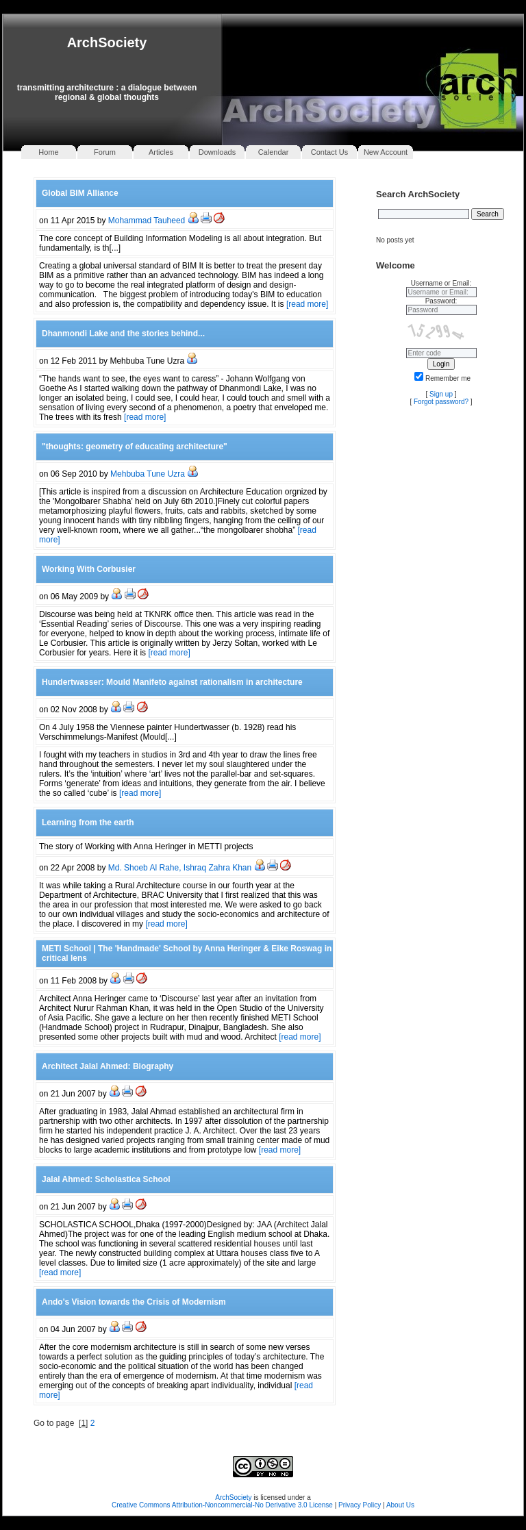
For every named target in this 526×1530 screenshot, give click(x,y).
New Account (386, 152)
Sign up (441, 394)
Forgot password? (441, 401)
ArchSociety (107, 42)
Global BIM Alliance (80, 193)
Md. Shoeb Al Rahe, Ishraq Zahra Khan (179, 868)
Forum (105, 152)
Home (48, 152)
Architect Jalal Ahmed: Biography (107, 1066)
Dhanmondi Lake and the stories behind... (123, 333)
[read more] (307, 304)
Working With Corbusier (89, 569)
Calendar (273, 152)
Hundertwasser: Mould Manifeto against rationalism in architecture (172, 682)
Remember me (442, 378)
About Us (400, 1505)
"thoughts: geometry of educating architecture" (134, 446)
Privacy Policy (360, 1505)
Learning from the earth (88, 822)
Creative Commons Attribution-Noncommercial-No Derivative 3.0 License (222, 1505)
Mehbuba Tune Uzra (147, 474)
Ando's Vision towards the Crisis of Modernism (134, 1302)
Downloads (217, 152)
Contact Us (329, 152)
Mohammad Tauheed (147, 220)
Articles (161, 152)
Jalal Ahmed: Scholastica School (106, 1179)
